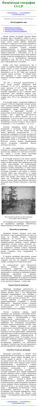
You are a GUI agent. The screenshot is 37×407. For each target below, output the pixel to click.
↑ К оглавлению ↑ (25, 12)
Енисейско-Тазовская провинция (16, 31)
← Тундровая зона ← (12, 12)
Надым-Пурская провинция (14, 29)
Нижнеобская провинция (13, 28)
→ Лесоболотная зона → (18, 14)
